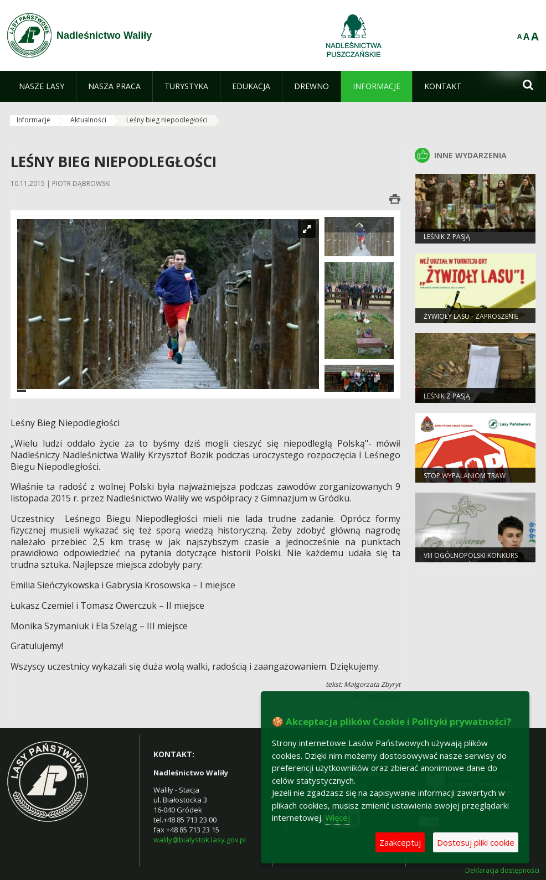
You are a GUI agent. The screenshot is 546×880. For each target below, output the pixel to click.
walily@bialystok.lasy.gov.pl (199, 840)
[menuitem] (41, 86)
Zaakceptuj (400, 842)
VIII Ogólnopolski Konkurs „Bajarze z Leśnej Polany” (471, 560)
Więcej (337, 817)
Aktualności (88, 120)
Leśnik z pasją (447, 396)
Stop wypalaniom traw (465, 475)
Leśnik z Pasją (447, 236)
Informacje (33, 120)
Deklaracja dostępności (502, 870)
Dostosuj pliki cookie (475, 842)
